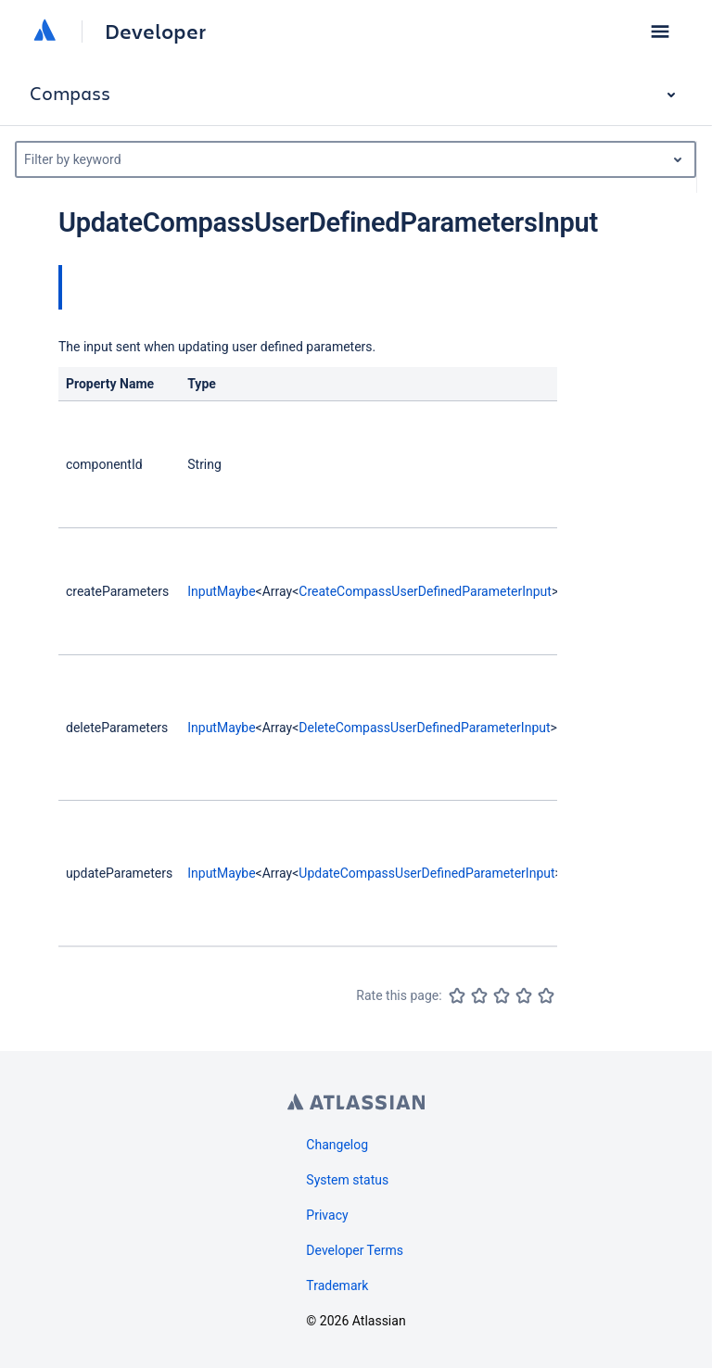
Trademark (337, 1285)
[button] (660, 31)
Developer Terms (354, 1250)
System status (347, 1179)
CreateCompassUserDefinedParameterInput (425, 591)
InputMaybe (221, 591)
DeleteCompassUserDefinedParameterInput (424, 727)
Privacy (327, 1215)
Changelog (337, 1144)
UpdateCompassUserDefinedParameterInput (426, 873)
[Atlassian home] (44, 31)
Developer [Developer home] (155, 31)
